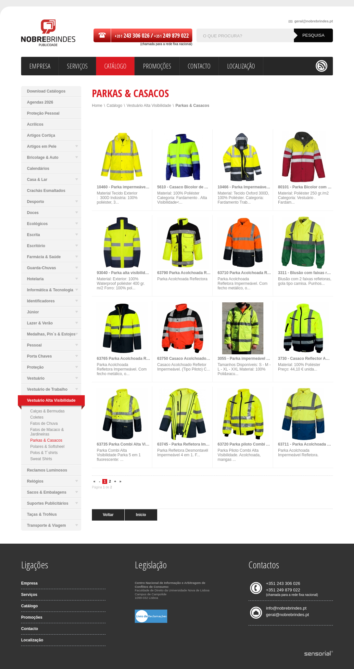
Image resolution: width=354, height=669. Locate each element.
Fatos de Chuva (44, 423)
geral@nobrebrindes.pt (310, 21)
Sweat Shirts (41, 459)
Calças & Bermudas (47, 411)
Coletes (37, 417)
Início (141, 514)
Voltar (108, 514)
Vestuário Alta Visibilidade (149, 105)
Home (97, 105)
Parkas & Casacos (46, 440)
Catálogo (114, 105)
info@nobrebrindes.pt (286, 608)
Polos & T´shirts (43, 452)
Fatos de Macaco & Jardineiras (47, 431)
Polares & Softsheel (47, 446)
